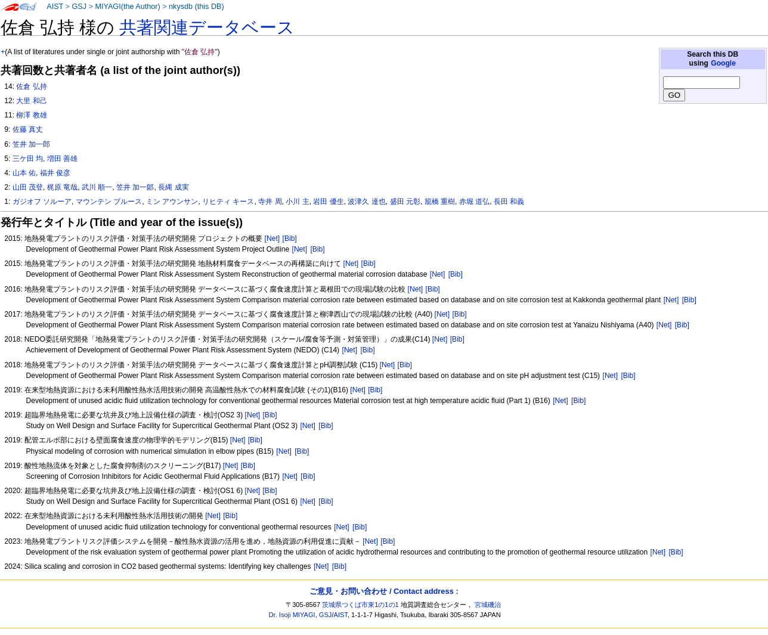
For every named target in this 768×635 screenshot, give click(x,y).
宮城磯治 (488, 604)
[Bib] (290, 238)
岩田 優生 (328, 201)
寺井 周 (269, 201)
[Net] (272, 238)
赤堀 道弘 (474, 201)
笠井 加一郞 (135, 187)
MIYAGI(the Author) (127, 6)
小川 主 (297, 201)
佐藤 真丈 (28, 129)
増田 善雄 (62, 158)
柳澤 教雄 (31, 115)
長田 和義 (509, 201)
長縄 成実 (173, 187)
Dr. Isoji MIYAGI (292, 614)
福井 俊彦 (55, 173)
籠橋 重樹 (440, 201)
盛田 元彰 (405, 201)
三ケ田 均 (28, 158)
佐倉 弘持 (31, 86)
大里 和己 (31, 101)
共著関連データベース (207, 27)
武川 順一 (97, 187)
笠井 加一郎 (31, 144)
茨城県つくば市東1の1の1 (360, 604)
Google (723, 63)
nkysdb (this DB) (196, 6)
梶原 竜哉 (62, 187)
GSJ (79, 6)
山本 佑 (24, 173)
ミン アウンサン (172, 201)
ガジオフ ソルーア (42, 201)
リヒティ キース (228, 201)
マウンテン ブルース (109, 201)
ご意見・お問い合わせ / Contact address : (383, 591)
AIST (55, 6)
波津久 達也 (366, 201)
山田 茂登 (28, 187)
